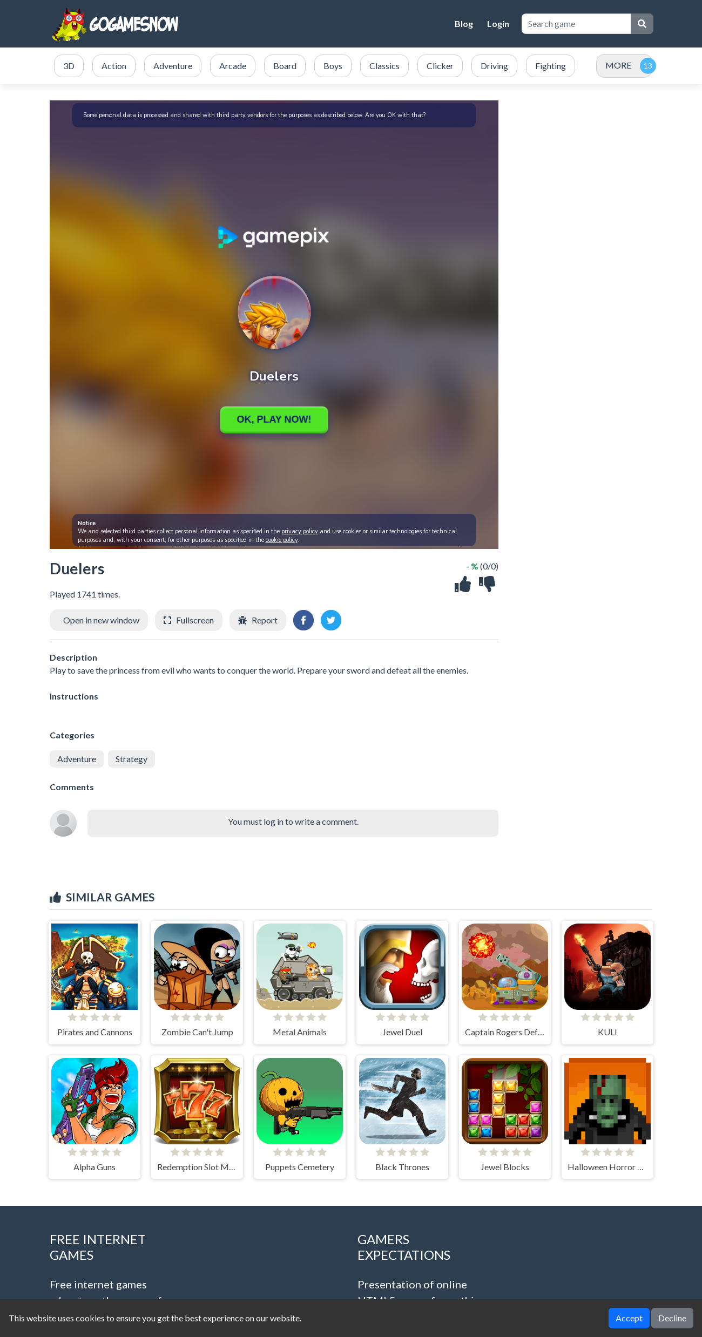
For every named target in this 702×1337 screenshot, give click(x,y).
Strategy (131, 759)
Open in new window (101, 620)
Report (265, 620)
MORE (618, 65)
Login (498, 23)
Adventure (76, 759)
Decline (672, 1318)
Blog (464, 23)
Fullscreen (195, 620)
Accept (629, 1318)
